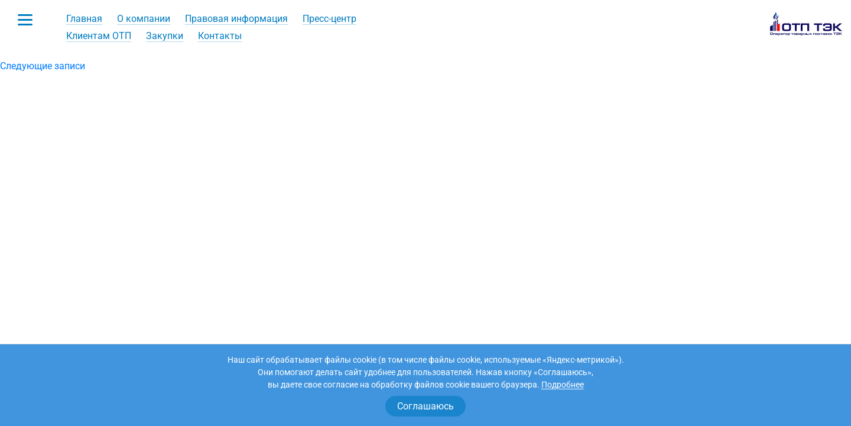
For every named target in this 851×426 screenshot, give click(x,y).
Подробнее (562, 384)
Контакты (220, 35)
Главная (84, 18)
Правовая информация (236, 18)
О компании (143, 18)
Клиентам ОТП (98, 35)
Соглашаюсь (425, 406)
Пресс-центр (329, 18)
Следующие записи (42, 66)
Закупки (164, 35)
